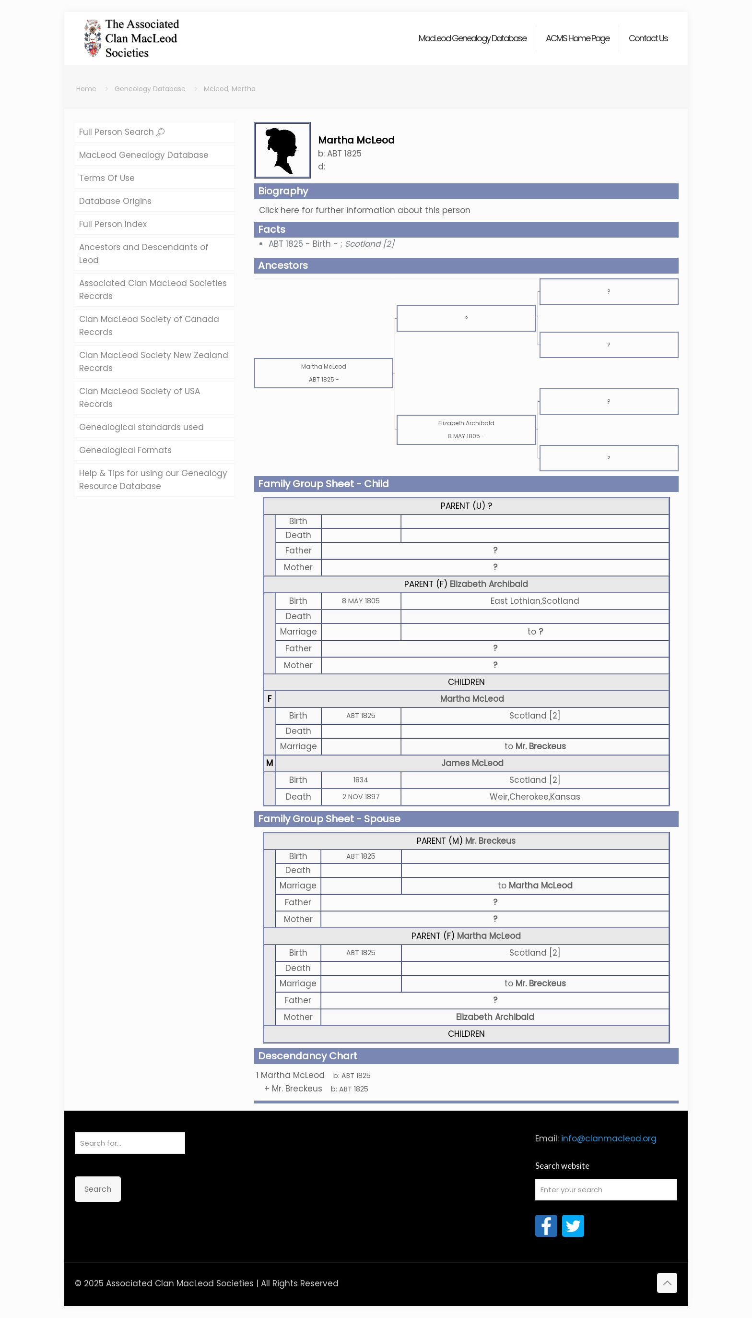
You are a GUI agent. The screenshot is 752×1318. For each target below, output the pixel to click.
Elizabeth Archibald (489, 584)
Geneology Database (150, 89)
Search (97, 1189)
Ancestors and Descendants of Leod (144, 253)
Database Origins (115, 201)
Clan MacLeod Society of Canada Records (149, 325)
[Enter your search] (606, 1189)
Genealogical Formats (125, 450)
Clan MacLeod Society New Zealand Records (153, 361)
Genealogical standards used (141, 427)
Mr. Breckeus (490, 841)
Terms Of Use (107, 178)
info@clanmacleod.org (609, 1138)
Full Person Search (121, 132)
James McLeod (472, 763)
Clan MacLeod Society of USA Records (139, 397)
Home (86, 89)
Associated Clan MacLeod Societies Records (153, 289)
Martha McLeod (472, 699)
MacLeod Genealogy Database (144, 155)
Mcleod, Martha (230, 89)
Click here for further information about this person (364, 210)
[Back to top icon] (667, 1283)
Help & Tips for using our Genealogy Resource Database (153, 479)
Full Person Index (113, 224)
